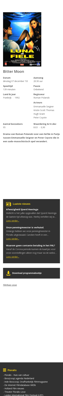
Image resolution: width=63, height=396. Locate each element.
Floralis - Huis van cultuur (16, 375)
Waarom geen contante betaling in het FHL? (30, 245)
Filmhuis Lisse (10, 284)
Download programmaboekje (27, 273)
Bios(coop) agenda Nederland (19, 378)
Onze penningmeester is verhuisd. (25, 227)
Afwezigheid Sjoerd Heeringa (22, 209)
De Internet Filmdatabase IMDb (20, 385)
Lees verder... (12, 220)
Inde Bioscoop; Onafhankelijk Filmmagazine (26, 381)
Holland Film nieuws (14, 388)
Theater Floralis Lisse (15, 391)
